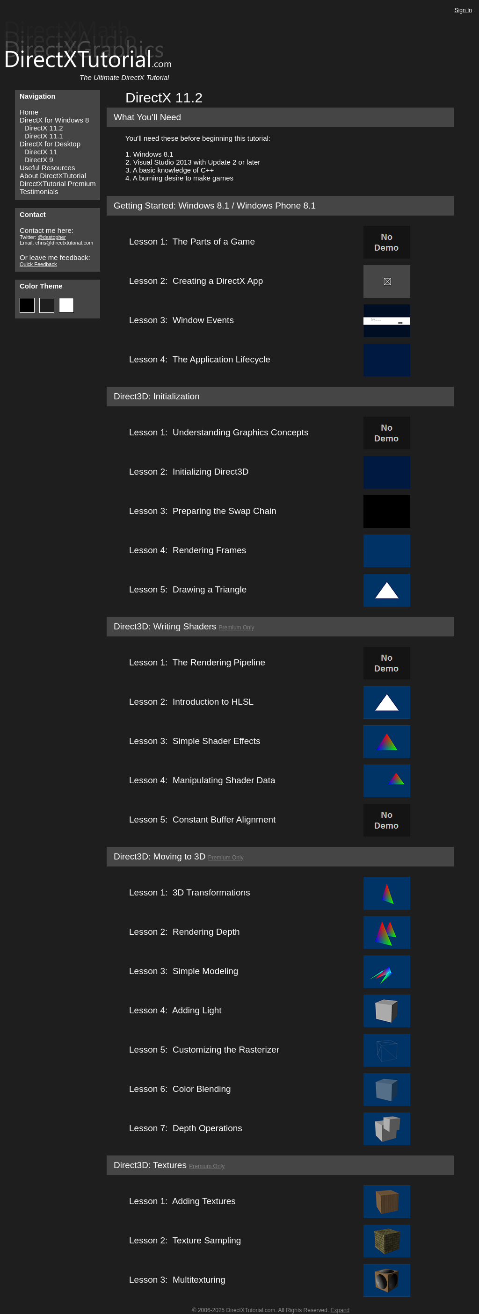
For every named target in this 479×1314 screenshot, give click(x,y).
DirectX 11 (40, 152)
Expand (340, 1310)
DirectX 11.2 (43, 128)
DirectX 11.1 (43, 136)
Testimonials (39, 191)
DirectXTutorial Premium (58, 184)
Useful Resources (47, 168)
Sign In (463, 10)
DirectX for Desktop (50, 144)
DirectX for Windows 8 (54, 120)
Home (29, 112)
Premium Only (236, 627)
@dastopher (52, 237)
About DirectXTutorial (53, 176)
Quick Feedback (38, 264)
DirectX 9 (38, 160)
